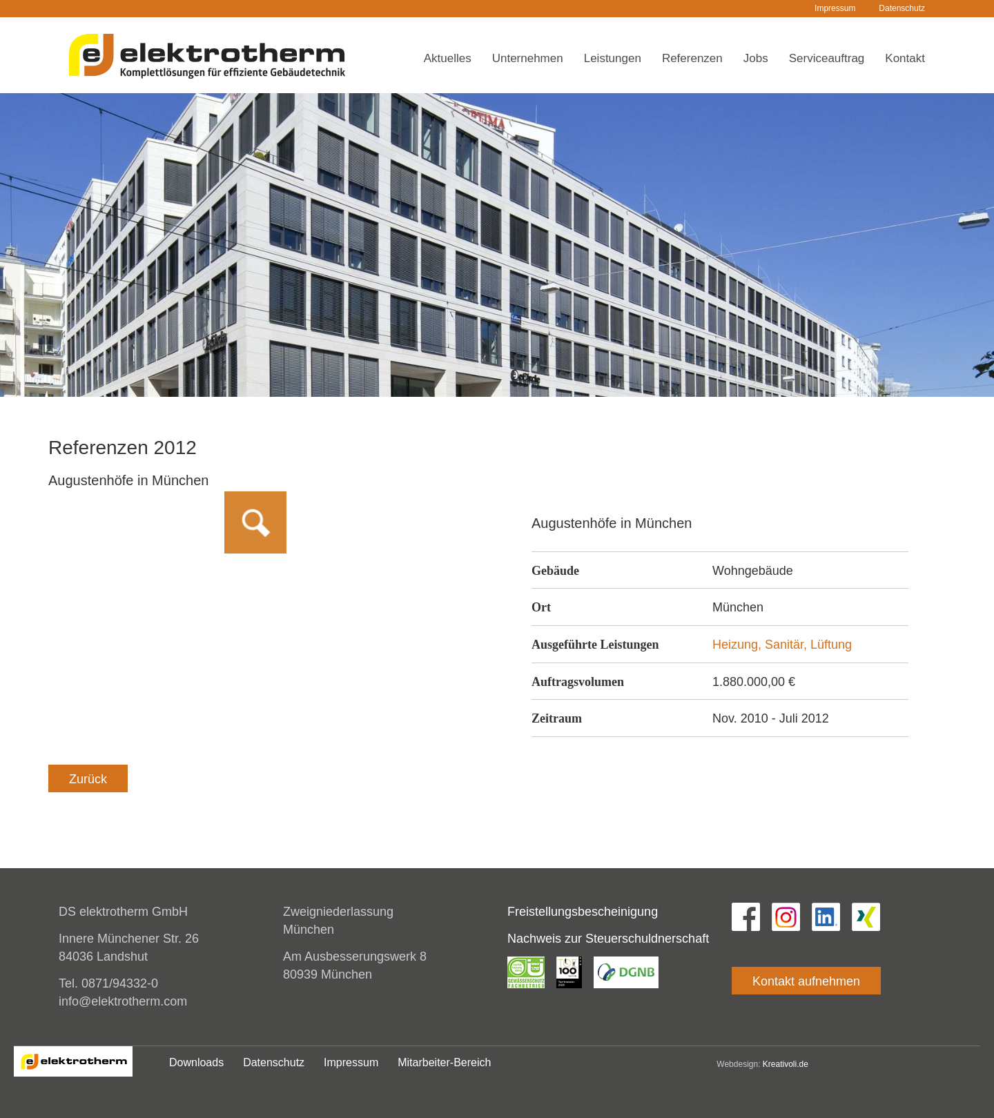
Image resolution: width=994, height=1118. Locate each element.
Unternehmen (527, 58)
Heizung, (738, 644)
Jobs (755, 58)
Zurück (88, 779)
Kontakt (905, 58)
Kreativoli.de (785, 1064)
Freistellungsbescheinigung (582, 912)
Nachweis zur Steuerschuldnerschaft (608, 938)
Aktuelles (447, 58)
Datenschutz (902, 8)
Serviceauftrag (827, 58)
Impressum (835, 8)
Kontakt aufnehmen (806, 981)
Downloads (196, 1062)
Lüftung (831, 644)
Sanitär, (787, 644)
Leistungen (612, 58)
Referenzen (692, 58)
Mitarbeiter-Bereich (444, 1062)
